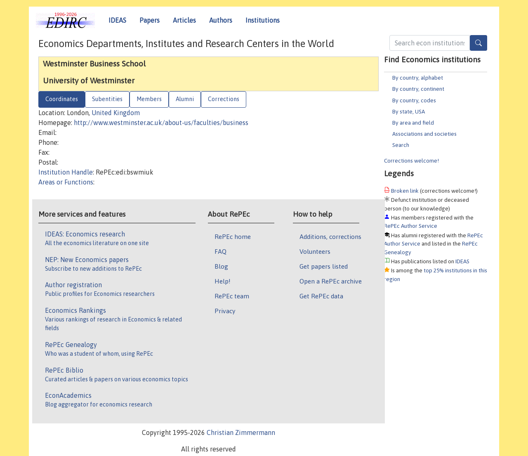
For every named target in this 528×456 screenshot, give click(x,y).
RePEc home (232, 236)
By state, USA (408, 111)
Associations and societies (424, 133)
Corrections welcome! (411, 160)
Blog (221, 266)
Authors (220, 20)
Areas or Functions (65, 182)
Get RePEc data (321, 296)
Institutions (262, 20)
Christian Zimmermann (241, 432)
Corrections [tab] (223, 99)
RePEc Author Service (410, 225)
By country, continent (418, 88)
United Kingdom (116, 112)
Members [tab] (149, 99)
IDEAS (117, 20)
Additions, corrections (330, 236)
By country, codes (414, 100)
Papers (149, 20)
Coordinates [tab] (61, 99)
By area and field (413, 122)
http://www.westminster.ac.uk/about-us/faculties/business (161, 122)
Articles (184, 20)
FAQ (220, 251)
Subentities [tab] (107, 99)
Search (400, 145)
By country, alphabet (417, 77)
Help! (222, 281)
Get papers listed (323, 266)
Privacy (224, 310)
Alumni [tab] (185, 99)
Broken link (405, 190)
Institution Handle (65, 172)
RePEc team (231, 296)
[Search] (478, 43)
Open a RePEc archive (330, 281)
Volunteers (314, 251)
